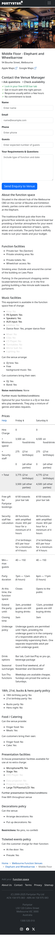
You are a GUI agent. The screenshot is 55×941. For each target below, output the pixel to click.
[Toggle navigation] (49, 3)
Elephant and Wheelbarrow (20, 866)
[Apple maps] (16, 68)
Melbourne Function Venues (27, 863)
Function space (21, 879)
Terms (28, 885)
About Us (7, 885)
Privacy (38, 885)
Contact (18, 885)
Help (4, 420)
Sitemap (48, 885)
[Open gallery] (27, 27)
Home (5, 863)
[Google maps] (35, 68)
